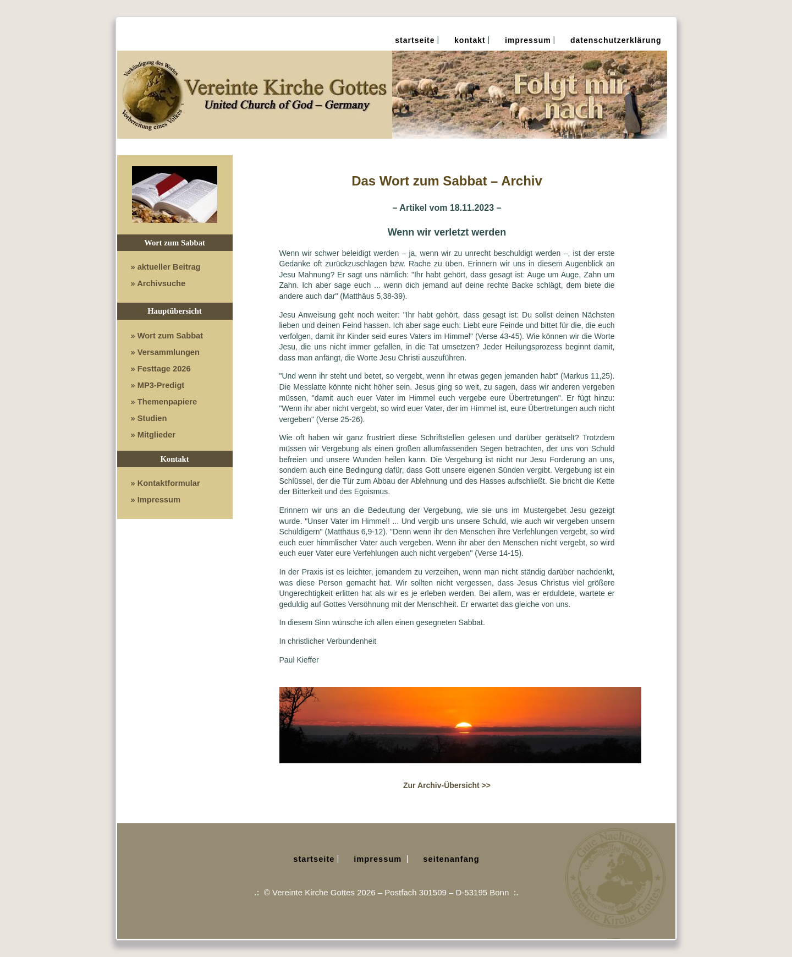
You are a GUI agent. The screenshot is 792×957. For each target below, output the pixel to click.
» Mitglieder (153, 434)
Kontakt (470, 40)
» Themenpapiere (164, 401)
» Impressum (155, 499)
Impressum (528, 40)
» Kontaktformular (165, 483)
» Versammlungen (165, 352)
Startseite (415, 40)
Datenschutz (616, 40)
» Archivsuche (158, 283)
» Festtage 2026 (161, 368)
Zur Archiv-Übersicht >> (447, 785)
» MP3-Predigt (158, 385)
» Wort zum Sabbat (167, 335)
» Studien (149, 418)
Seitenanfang (451, 859)
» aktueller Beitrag (166, 267)
